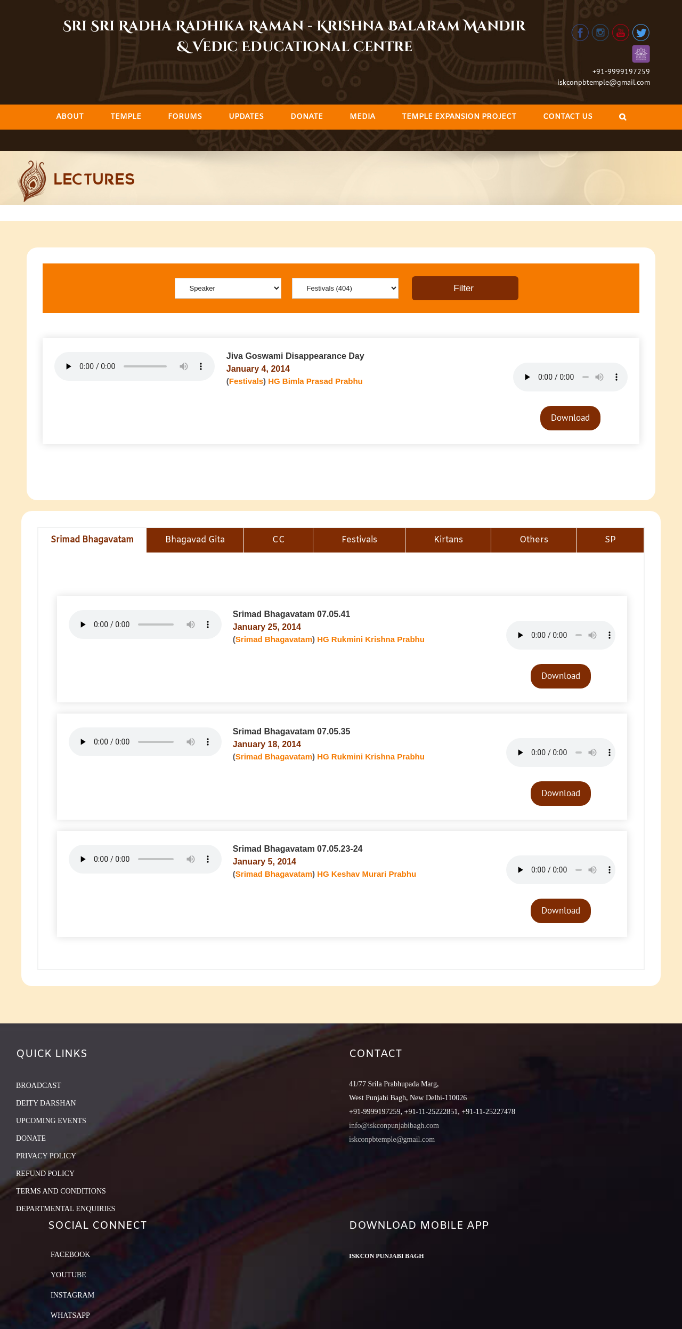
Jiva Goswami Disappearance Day (295, 356)
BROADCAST (38, 1086)
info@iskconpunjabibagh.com (394, 1126)
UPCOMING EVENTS (51, 1121)
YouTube (68, 1275)
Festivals (246, 381)
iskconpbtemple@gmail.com (603, 82)
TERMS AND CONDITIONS (61, 1191)
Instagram (72, 1295)
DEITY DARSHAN (46, 1103)
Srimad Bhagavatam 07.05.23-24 (298, 848)
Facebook (70, 1255)
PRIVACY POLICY (46, 1156)
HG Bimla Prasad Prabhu (315, 381)
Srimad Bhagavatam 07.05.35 (292, 731)
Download (570, 417)
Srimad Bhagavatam (274, 639)
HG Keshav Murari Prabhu (366, 873)
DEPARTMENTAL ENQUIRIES (65, 1209)
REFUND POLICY (45, 1174)
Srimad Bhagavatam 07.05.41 (292, 614)
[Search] (622, 117)
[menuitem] (70, 117)
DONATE (31, 1138)
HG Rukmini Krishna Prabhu (371, 639)
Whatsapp (70, 1315)
